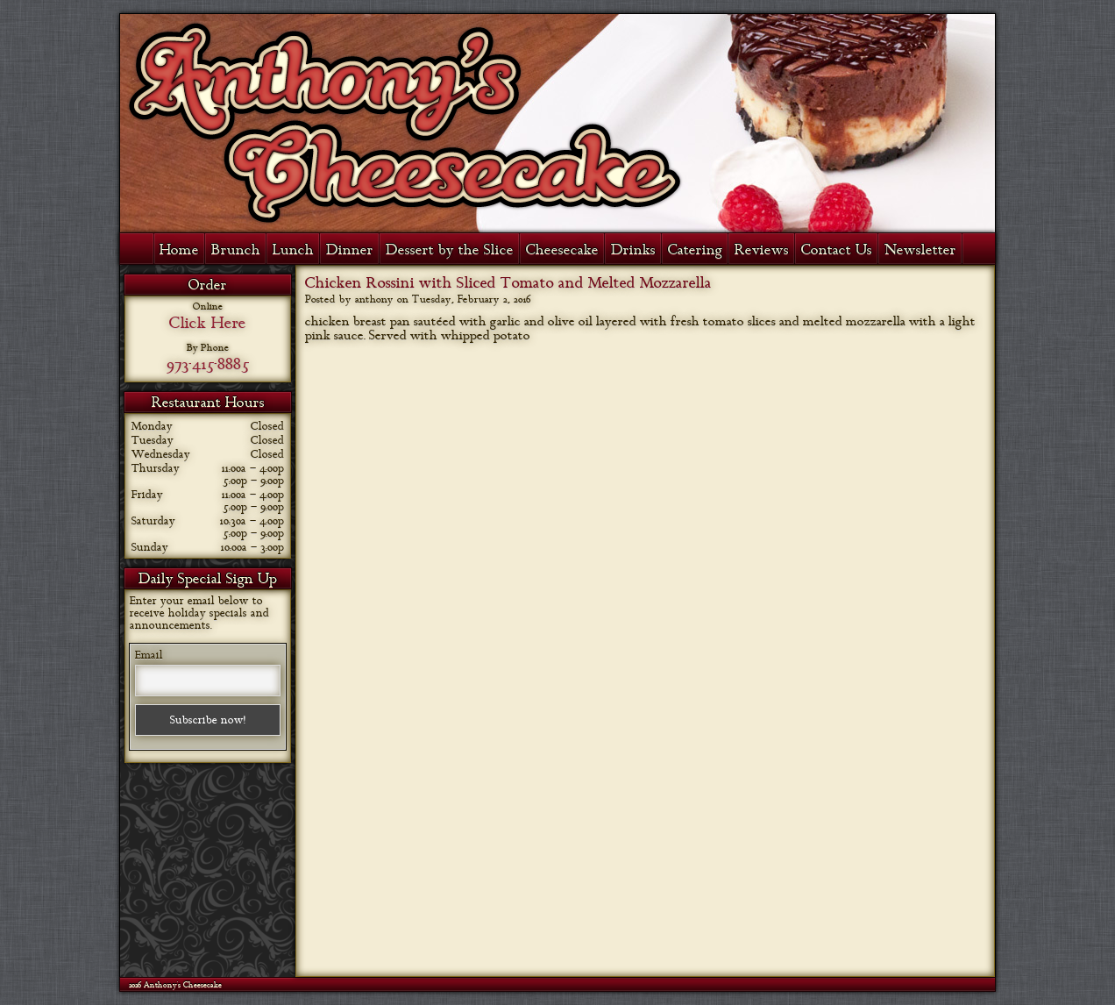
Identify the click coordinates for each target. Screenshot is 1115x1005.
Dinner (349, 250)
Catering (695, 250)
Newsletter (920, 250)
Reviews (762, 250)
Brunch (235, 250)
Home (179, 250)
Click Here (207, 322)
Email (149, 655)
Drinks (633, 250)
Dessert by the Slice (450, 250)
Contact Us (836, 250)
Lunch (293, 250)
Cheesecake (562, 250)
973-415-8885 (208, 364)
